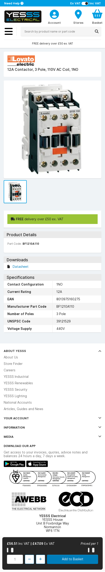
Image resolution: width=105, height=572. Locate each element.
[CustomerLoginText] (54, 13)
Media (52, 436)
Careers (9, 370)
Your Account (52, 418)
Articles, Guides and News (23, 409)
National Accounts (18, 402)
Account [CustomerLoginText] (54, 22)
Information (52, 427)
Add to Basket (72, 559)
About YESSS (52, 351)
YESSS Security (15, 389)
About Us (11, 357)
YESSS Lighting (15, 396)
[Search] (96, 31)
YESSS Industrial (16, 376)
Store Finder (13, 364)
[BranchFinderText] (78, 16)
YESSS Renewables (18, 383)
